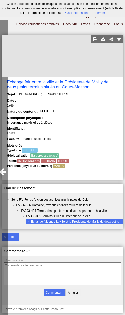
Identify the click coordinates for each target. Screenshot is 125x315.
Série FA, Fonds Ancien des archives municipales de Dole (50, 199)
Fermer (100, 13)
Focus (118, 24)
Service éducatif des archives (37, 24)
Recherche (102, 24)
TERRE (63, 161)
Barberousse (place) (44, 155)
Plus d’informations (76, 13)
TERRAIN (48, 161)
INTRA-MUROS (29, 161)
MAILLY (59, 166)
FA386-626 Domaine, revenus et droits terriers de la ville (53, 205)
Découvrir (70, 24)
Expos (85, 24)
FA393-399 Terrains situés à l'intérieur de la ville (58, 216)
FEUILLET (30, 150)
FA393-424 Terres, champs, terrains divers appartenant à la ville (64, 211)
